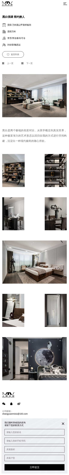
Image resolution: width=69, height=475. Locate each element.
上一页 (7, 63)
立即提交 (34, 467)
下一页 (27, 63)
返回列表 (13, 54)
